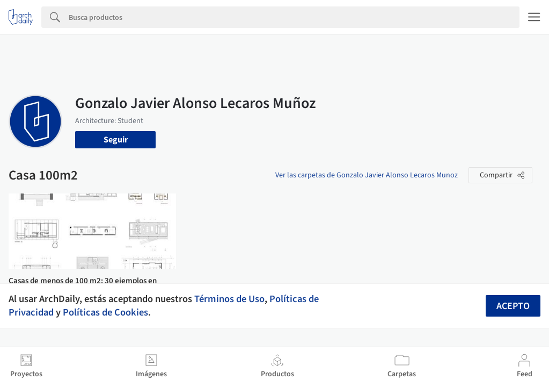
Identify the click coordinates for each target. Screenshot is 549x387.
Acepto (513, 306)
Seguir (116, 140)
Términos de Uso (229, 299)
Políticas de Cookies (105, 312)
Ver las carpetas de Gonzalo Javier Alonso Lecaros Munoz (366, 175)
